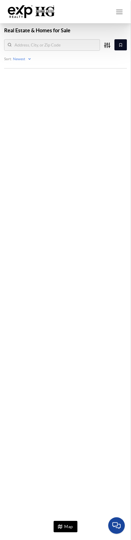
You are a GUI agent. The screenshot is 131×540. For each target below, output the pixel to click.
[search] (55, 45)
